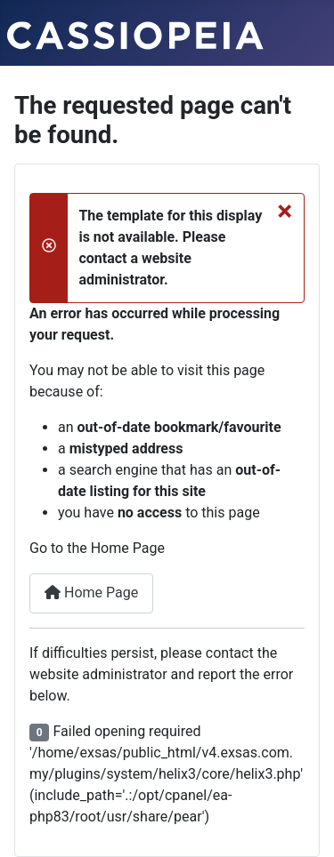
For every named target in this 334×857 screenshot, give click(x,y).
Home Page (91, 592)
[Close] (284, 211)
